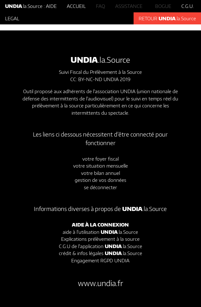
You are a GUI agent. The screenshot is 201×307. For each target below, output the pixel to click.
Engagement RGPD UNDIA (100, 260)
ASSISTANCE (130, 6)
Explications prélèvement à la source (100, 239)
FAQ (100, 6)
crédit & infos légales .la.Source (100, 253)
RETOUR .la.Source (167, 18)
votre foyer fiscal (100, 159)
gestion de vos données (100, 180)
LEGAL (12, 18)
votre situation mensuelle (100, 166)
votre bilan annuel (100, 173)
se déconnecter (100, 187)
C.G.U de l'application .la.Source (100, 246)
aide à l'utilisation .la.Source (100, 232)
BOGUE (163, 6)
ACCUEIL (76, 6)
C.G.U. (187, 6)
